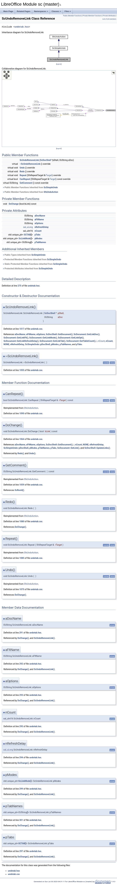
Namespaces (41, 11)
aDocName (40, 215)
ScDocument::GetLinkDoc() (87, 334)
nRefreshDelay (42, 227)
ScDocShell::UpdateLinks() (97, 448)
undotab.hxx (22, 26)
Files (68, 11)
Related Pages (23, 11)
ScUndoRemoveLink (29, 160)
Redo (22, 171)
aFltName (39, 219)
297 (21, 851)
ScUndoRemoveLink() (44, 638)
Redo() (21, 453)
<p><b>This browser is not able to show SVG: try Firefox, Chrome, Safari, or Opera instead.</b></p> (59, 48)
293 (21, 695)
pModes (38, 238)
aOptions (39, 223)
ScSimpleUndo (51, 187)
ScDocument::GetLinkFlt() (16, 337)
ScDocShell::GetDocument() (59, 334)
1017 (21, 329)
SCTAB (27, 234)
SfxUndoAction (51, 192)
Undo (22, 167)
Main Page (8, 11)
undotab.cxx (36, 329)
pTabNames (40, 242)
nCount (38, 231)
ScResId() (19, 490)
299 (21, 789)
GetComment (26, 183)
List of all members (109, 19)
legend (59, 64)
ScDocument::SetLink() (68, 448)
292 (21, 664)
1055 (21, 370)
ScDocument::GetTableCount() (81, 341)
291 (21, 632)
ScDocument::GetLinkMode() (43, 337)
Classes (56, 11)
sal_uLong (28, 227)
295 (21, 726)
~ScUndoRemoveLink (30, 164)
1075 (21, 589)
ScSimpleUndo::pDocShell (37, 344)
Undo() (32, 453)
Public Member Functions (72, 16)
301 (21, 820)
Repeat (23, 175)
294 (21, 757)
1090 (21, 413)
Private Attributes (109, 16)
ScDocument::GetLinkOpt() (71, 337)
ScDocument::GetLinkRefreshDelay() (21, 341)
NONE (6, 344)
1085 (21, 558)
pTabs (37, 234)
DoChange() (20, 527)
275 (19, 285)
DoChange (14, 204)
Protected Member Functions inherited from (32, 259)
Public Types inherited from (24, 255)
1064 (21, 439)
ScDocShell (45, 160)
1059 (21, 484)
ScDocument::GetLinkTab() (52, 341)
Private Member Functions (92, 16)
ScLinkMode (25, 238)
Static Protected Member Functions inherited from (35, 264)
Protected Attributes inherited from (28, 268)
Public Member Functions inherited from (30, 187)
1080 (21, 521)
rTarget (48, 175)
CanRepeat (25, 179)
